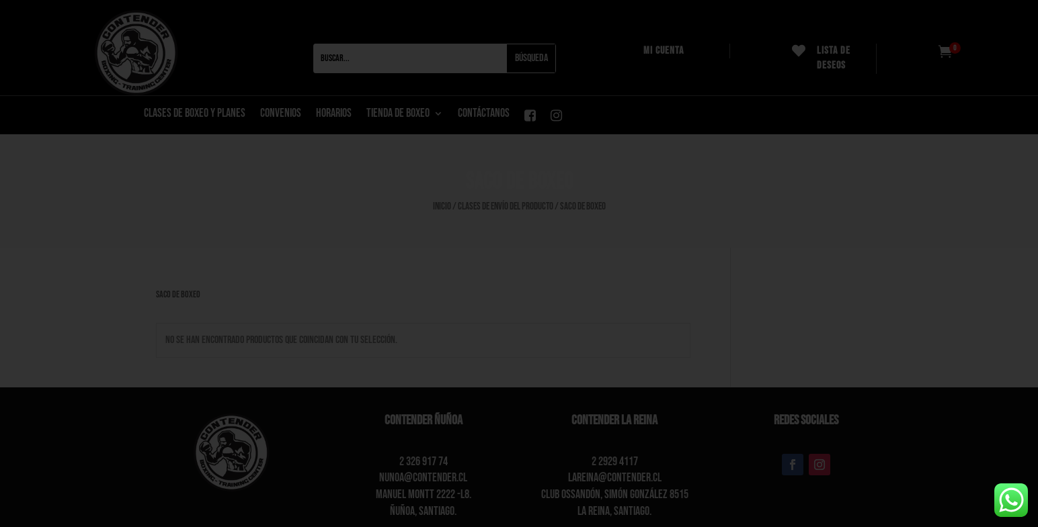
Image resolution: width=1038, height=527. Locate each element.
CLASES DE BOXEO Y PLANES (194, 114)
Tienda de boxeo (398, 114)
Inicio (442, 206)
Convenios (280, 114)
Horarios (334, 114)
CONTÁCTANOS (484, 114)
